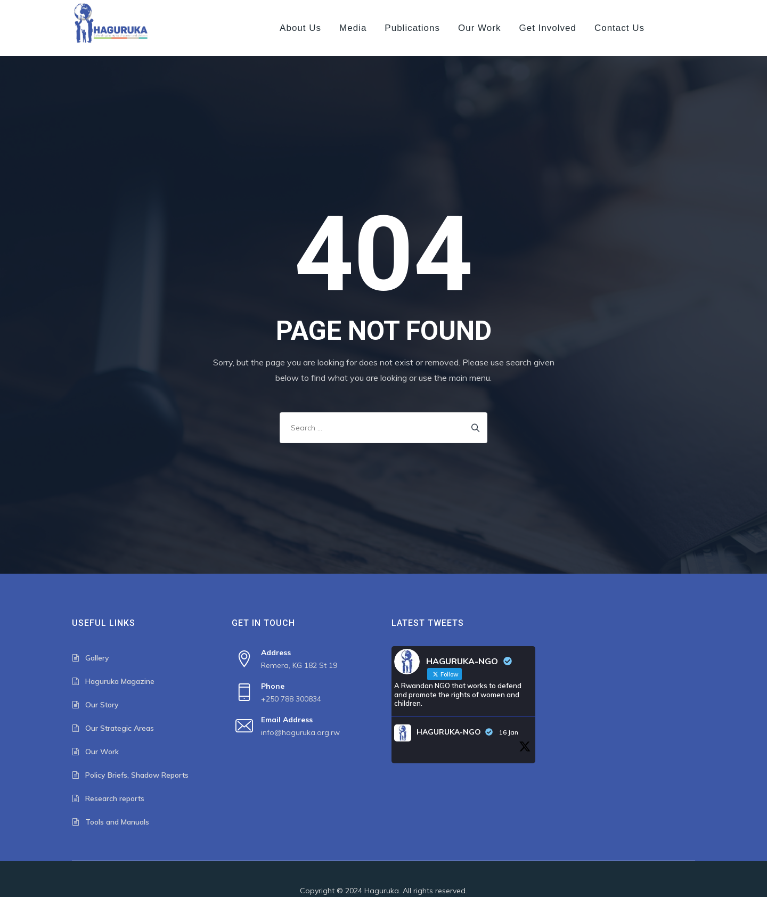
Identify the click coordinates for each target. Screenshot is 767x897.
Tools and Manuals (117, 822)
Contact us (619, 28)
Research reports (114, 798)
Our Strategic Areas (119, 728)
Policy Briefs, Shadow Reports (137, 775)
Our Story (102, 705)
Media (352, 28)
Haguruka (381, 890)
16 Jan (508, 732)
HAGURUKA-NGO (449, 732)
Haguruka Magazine (119, 681)
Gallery (97, 658)
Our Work (479, 28)
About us (300, 28)
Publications (412, 28)
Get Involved (547, 28)
